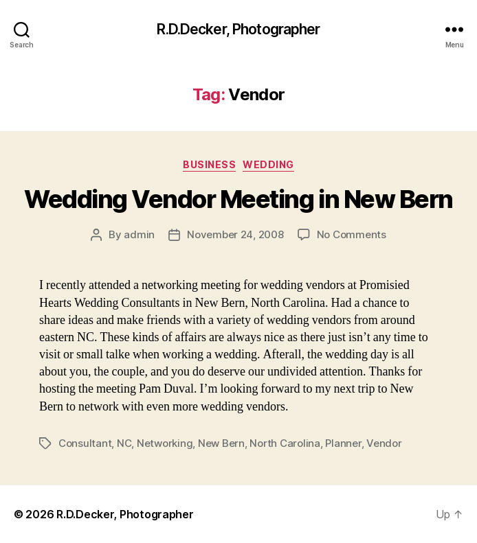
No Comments (351, 234)
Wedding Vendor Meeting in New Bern (238, 199)
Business (209, 164)
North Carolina (284, 443)
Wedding (268, 164)
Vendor (383, 443)
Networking (164, 443)
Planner (343, 443)
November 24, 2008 (235, 234)
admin (139, 234)
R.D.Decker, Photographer (238, 29)
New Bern (221, 443)
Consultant (84, 443)
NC (124, 443)
